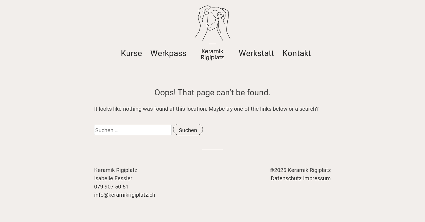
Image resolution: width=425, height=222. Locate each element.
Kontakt (296, 52)
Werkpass (168, 52)
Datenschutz (286, 178)
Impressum (317, 178)
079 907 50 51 (111, 186)
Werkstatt (256, 52)
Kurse (131, 52)
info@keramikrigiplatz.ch (124, 194)
